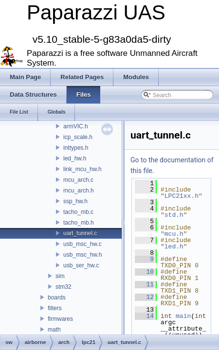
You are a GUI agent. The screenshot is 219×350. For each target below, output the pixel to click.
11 (144, 284)
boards (57, 297)
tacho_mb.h (78, 222)
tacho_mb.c (78, 212)
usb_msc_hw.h (82, 254)
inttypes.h (75, 147)
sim (60, 276)
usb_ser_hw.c (81, 265)
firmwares (60, 318)
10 (144, 271)
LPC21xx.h (181, 196)
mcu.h (173, 233)
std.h (173, 214)
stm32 (63, 286)
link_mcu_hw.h (82, 169)
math (54, 329)
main (183, 316)
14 (144, 316)
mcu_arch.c (78, 179)
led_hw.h (74, 158)
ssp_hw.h (75, 201)
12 (144, 297)
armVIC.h (75, 126)
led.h (173, 246)
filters (55, 308)
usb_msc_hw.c (82, 244)
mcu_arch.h (78, 190)
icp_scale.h (77, 137)
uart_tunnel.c (80, 233)
